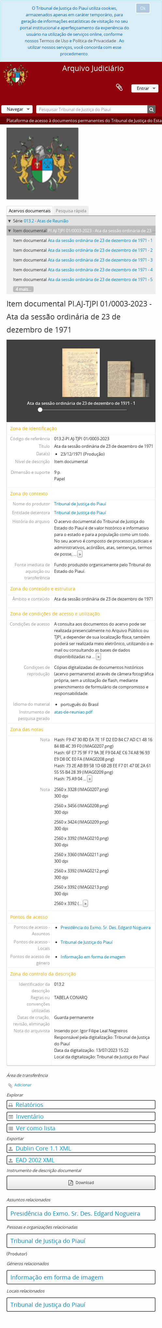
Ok (143, 8)
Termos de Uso (53, 41)
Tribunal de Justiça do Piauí (80, 504)
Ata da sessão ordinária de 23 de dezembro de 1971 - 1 (100, 240)
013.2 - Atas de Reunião (46, 221)
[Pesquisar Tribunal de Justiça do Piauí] (95, 109)
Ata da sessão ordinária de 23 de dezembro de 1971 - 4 (100, 270)
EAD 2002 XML (31, 1160)
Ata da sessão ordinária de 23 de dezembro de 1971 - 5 (100, 279)
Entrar (143, 88)
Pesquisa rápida (71, 211)
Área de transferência (119, 87)
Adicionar (23, 1085)
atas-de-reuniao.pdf (73, 712)
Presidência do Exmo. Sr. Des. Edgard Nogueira (106, 927)
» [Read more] (80, 554)
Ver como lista (31, 1128)
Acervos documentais (30, 211)
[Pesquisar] (151, 109)
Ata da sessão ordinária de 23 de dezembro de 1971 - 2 (100, 250)
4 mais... (23, 289)
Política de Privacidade (94, 41)
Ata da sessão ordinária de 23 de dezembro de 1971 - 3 (100, 260)
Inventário (26, 1116)
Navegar (15, 109)
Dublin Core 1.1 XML (39, 1148)
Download (81, 1182)
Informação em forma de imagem (93, 957)
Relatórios (25, 1105)
